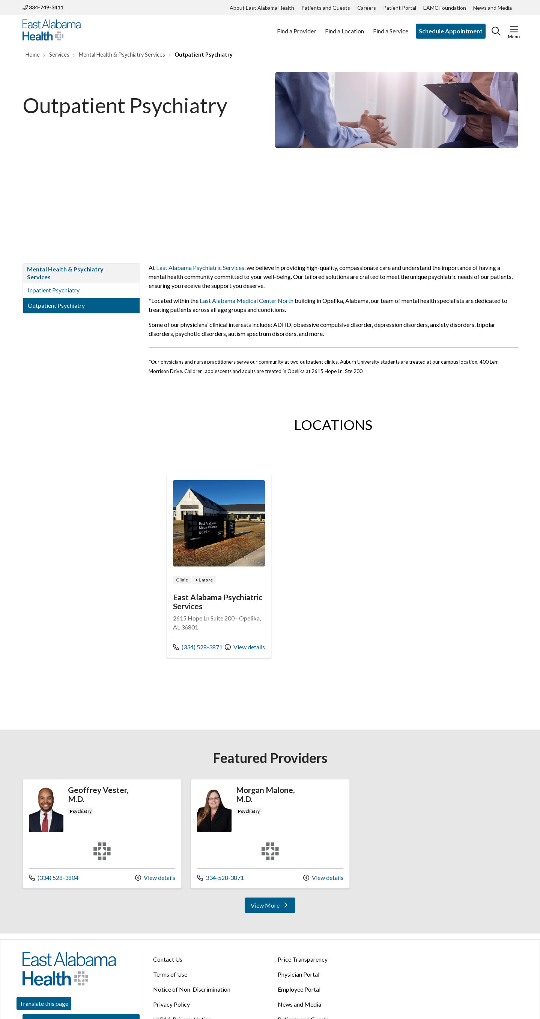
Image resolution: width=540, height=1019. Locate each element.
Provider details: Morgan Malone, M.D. (270, 833)
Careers (366, 7)
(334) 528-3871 (198, 646)
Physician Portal (298, 974)
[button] (514, 29)
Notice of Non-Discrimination (191, 989)
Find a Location (344, 26)
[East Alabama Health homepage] (52, 31)
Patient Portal (399, 7)
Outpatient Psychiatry (56, 305)
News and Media (492, 7)
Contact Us (167, 959)
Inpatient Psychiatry (54, 290)
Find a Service (391, 26)
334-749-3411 (43, 7)
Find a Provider (296, 26)
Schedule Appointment (451, 30)
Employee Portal (299, 989)
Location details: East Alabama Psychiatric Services (219, 566)
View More (273, 907)
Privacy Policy (171, 1004)
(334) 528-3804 (53, 877)
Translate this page (44, 1003)
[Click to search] (496, 31)
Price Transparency (303, 959)
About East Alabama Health (262, 7)
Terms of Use (170, 974)
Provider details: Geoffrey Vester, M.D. (102, 833)
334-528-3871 (220, 877)
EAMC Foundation (444, 7)
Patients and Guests (325, 7)
